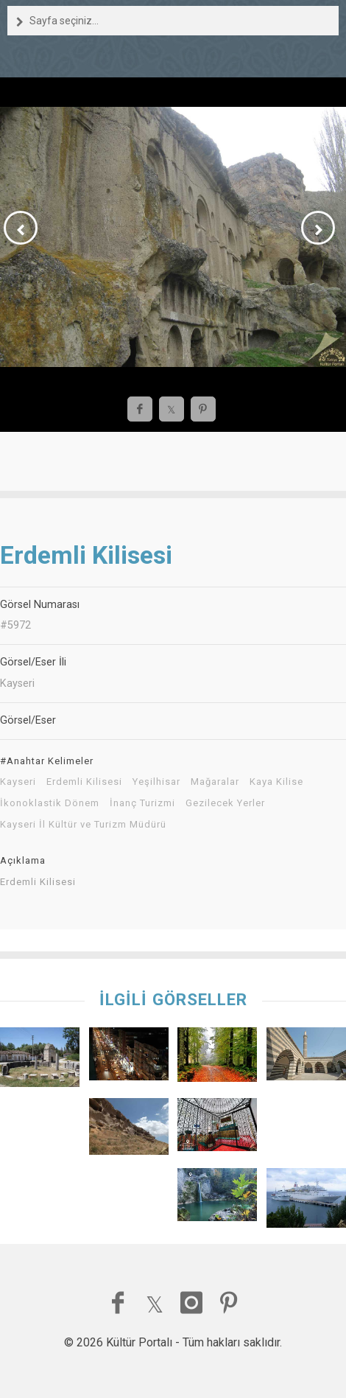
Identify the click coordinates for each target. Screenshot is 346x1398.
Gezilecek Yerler (225, 803)
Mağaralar (215, 782)
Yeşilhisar (156, 782)
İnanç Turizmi (142, 803)
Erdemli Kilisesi (84, 782)
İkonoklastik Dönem (49, 803)
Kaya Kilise (276, 782)
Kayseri (18, 782)
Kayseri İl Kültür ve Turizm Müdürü (83, 824)
